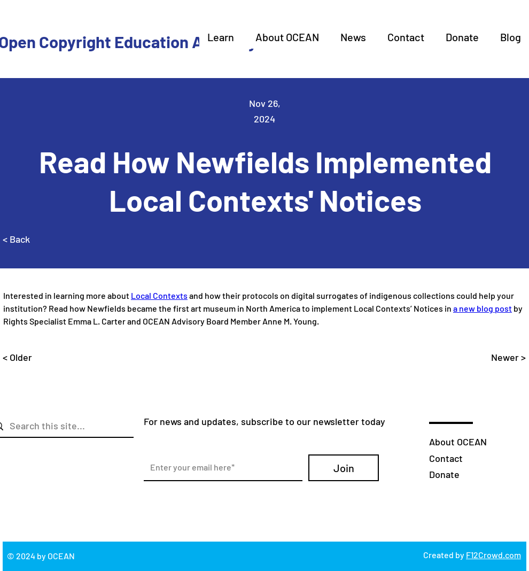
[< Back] (38, 239)
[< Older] (38, 357)
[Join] (343, 467)
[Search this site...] (69, 426)
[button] (220, 37)
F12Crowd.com (493, 555)
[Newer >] (499, 357)
